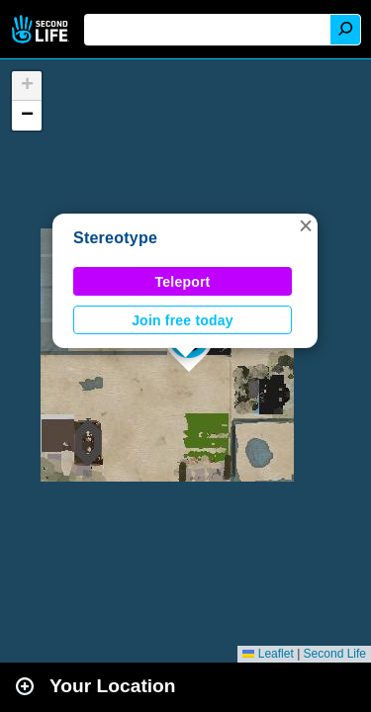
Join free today (182, 320)
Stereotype (115, 237)
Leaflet (267, 654)
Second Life (42, 29)
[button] (306, 225)
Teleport (183, 282)
